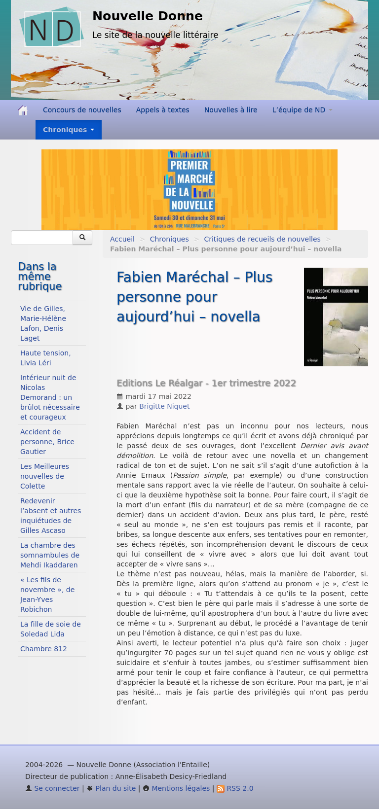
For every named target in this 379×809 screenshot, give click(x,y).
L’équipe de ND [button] (302, 110)
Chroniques (169, 239)
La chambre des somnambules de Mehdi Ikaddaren (49, 555)
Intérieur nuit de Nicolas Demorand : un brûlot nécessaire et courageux (50, 397)
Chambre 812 (43, 649)
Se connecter (52, 788)
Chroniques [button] (68, 130)
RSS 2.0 (235, 788)
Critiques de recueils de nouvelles (262, 239)
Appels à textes (163, 110)
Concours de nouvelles (82, 110)
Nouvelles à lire (231, 110)
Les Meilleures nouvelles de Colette (44, 476)
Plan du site (111, 788)
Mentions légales (176, 788)
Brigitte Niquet (164, 406)
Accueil (122, 239)
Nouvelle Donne (147, 16)
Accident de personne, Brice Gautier (47, 442)
